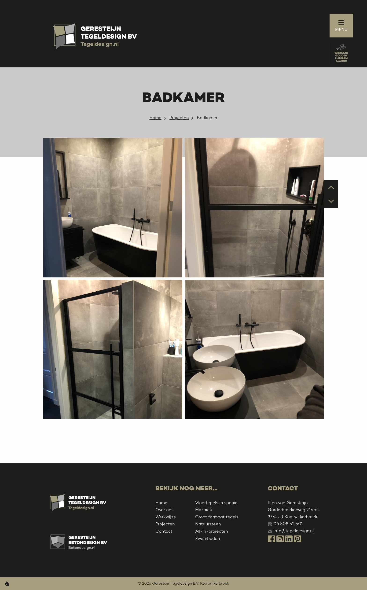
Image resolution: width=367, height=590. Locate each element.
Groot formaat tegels (216, 517)
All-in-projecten (211, 531)
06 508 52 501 (288, 523)
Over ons (164, 509)
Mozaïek (203, 509)
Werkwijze (165, 517)
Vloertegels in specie (216, 502)
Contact (163, 531)
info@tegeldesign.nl (293, 530)
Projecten (179, 117)
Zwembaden (207, 538)
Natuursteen (208, 524)
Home (155, 117)
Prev (331, 187)
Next (331, 201)
